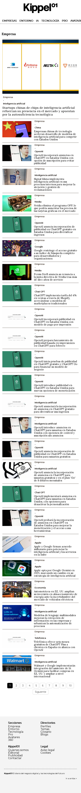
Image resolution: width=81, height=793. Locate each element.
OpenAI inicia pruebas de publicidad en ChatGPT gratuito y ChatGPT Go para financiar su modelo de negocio (55, 365)
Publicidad (15, 755)
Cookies (45, 752)
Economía (40, 587)
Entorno (26, 20)
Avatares (14, 737)
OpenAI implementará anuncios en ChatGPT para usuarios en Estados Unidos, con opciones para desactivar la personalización (55, 500)
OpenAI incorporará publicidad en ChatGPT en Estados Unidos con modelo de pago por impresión (54, 322)
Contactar (15, 758)
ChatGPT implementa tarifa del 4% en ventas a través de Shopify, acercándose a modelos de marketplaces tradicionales (55, 299)
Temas (44, 729)
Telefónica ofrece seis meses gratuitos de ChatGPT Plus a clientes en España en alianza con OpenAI (54, 645)
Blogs (44, 734)
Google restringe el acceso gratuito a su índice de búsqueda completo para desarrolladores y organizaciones (55, 254)
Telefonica (40, 638)
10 (70, 685)
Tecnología (50, 20)
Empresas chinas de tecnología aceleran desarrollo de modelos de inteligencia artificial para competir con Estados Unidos (55, 135)
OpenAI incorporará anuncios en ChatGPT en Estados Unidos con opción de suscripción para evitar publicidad (54, 159)
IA (37, 20)
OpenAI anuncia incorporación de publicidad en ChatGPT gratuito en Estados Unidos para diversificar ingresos (55, 230)
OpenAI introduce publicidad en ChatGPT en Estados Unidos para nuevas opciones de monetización (54, 388)
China (38, 127)
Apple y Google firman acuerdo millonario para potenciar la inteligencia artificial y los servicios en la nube (55, 550)
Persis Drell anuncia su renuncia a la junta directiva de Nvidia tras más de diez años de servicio (55, 277)
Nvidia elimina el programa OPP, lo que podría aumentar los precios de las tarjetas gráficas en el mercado (55, 208)
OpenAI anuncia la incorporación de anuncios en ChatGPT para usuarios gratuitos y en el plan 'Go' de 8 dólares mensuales (54, 476)
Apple (38, 542)
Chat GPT (40, 291)
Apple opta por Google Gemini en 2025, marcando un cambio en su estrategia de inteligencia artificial (54, 573)
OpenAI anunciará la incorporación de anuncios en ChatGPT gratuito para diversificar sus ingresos (55, 409)
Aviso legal (47, 750)
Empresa (14, 726)
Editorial (13, 752)
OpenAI (39, 151)
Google (39, 246)
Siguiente (40, 691)
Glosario (45, 732)
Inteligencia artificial (14, 103)
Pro (65, 20)
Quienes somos (18, 750)
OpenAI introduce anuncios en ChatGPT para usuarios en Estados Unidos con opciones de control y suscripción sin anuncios (55, 431)
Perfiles (45, 726)
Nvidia (38, 201)
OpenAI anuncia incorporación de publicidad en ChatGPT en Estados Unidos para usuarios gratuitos (55, 454)
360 (10, 740)
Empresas (9, 20)
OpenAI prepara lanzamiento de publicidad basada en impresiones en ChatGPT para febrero (54, 343)
